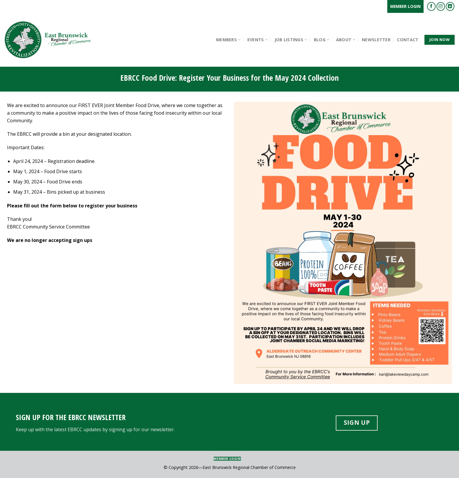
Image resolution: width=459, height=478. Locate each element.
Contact (407, 39)
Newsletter (376, 39)
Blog (322, 40)
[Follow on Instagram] (440, 6)
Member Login (405, 6)
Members (228, 40)
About (345, 40)
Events (257, 40)
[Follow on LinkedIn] (450, 6)
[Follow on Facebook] (431, 6)
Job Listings (291, 40)
